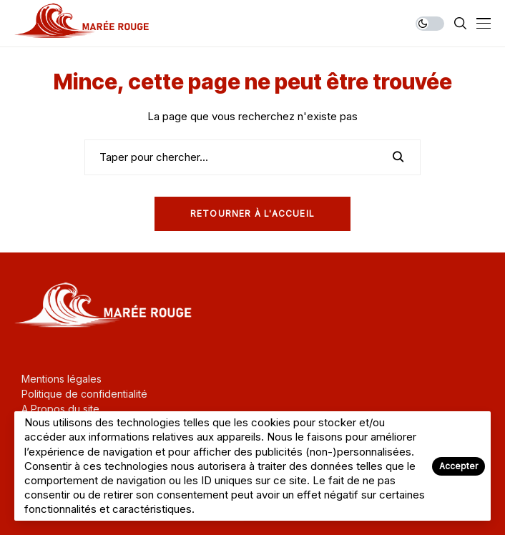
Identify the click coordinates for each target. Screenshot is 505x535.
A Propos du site (60, 409)
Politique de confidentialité (84, 394)
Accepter (458, 466)
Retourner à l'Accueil (252, 213)
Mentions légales (61, 379)
